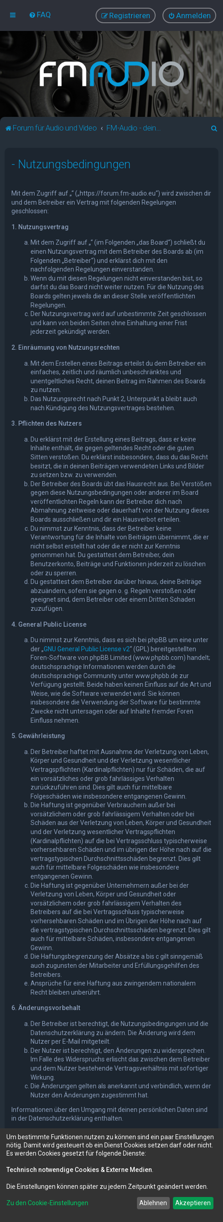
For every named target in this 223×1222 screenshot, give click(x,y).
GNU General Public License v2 (87, 648)
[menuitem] (39, 14)
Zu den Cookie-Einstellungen (47, 1203)
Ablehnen (153, 1203)
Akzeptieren (193, 1203)
